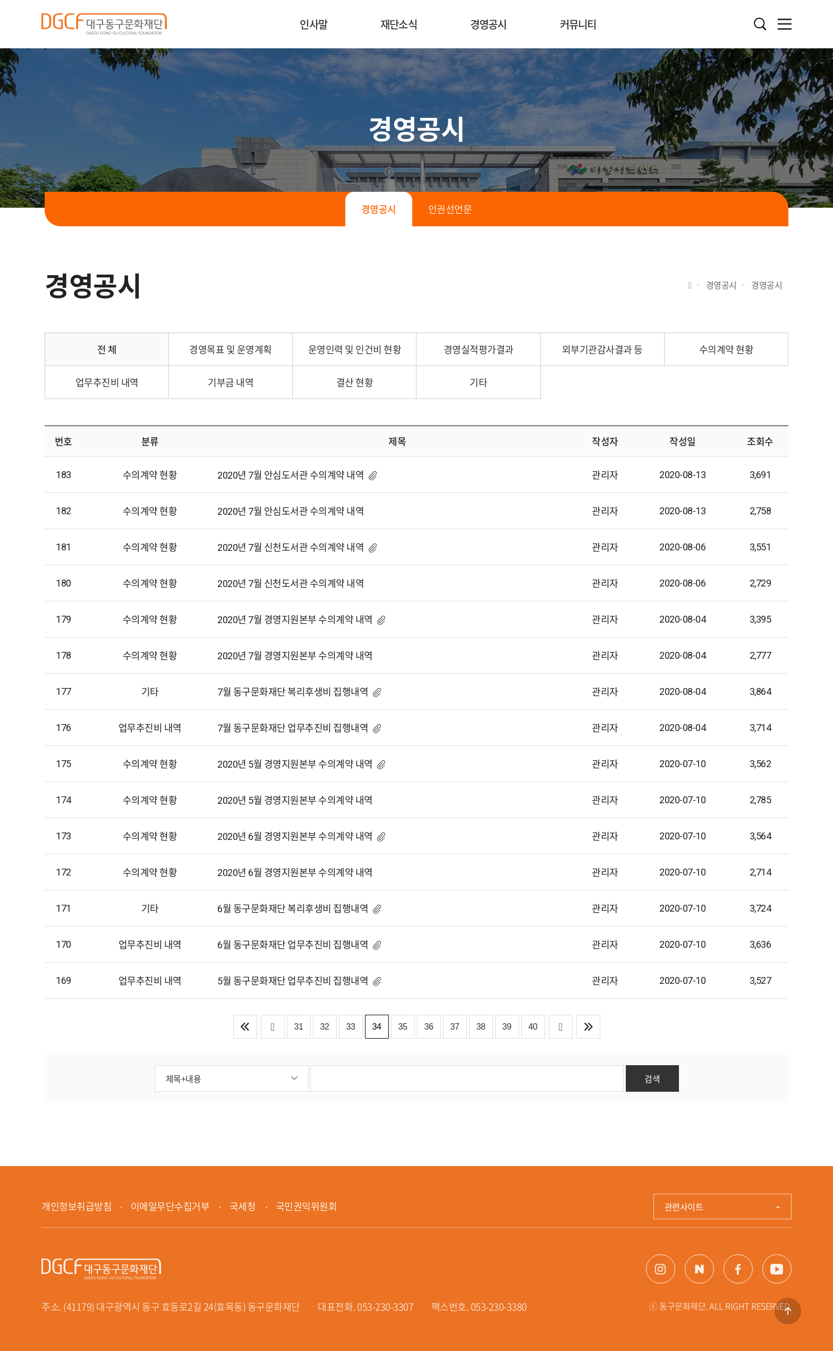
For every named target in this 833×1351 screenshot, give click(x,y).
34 (376, 1026)
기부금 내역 (230, 382)
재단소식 (398, 24)
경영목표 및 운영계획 (230, 349)
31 (298, 1026)
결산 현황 (354, 382)
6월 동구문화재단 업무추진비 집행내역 (292, 944)
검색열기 (760, 24)
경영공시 (488, 24)
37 (455, 1026)
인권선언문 (450, 209)
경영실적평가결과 (479, 349)
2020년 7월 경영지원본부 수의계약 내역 (295, 619)
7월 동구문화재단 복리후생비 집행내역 (292, 692)
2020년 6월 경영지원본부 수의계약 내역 (295, 836)
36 (429, 1026)
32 (324, 1026)
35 (402, 1026)
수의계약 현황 (726, 349)
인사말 (313, 24)
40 (533, 1026)
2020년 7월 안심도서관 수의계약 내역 (290, 475)
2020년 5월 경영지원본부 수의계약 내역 (295, 764)
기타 (478, 382)
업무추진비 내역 (107, 382)
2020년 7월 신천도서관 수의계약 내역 (290, 547)
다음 (561, 1027)
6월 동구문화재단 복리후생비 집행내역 (292, 908)
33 (350, 1026)
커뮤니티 (578, 24)
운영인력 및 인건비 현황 (355, 349)
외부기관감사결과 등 (602, 349)
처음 (245, 1027)
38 (481, 1026)
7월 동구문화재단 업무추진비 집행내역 (292, 728)
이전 (273, 1027)
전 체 (107, 349)
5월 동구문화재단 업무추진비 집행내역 (292, 981)
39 (507, 1026)
